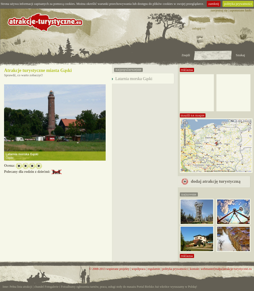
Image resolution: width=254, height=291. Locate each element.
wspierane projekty (118, 269)
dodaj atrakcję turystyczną (211, 181)
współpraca (139, 269)
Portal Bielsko (145, 286)
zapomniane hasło (240, 10)
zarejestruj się (219, 10)
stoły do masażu (126, 286)
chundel (39, 286)
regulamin (154, 269)
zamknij (213, 4)
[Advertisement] (197, 91)
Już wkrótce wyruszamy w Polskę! (176, 286)
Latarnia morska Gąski (22, 154)
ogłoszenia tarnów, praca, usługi (96, 286)
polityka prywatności (238, 4)
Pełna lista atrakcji (21, 286)
